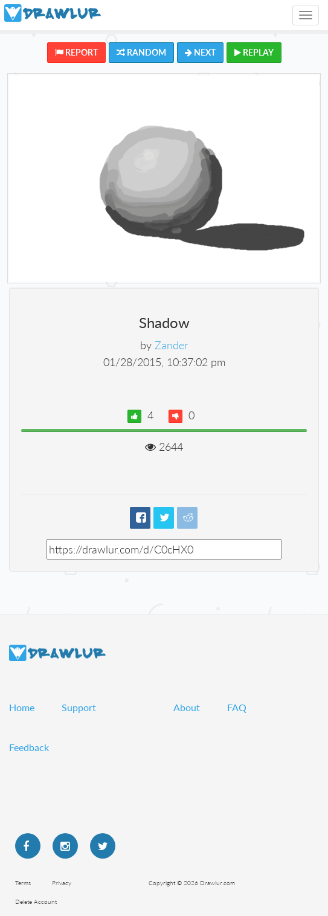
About (186, 707)
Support (79, 707)
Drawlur (57, 653)
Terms (23, 882)
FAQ (236, 707)
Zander (171, 345)
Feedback (29, 747)
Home (21, 707)
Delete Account (36, 901)
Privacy (61, 882)
